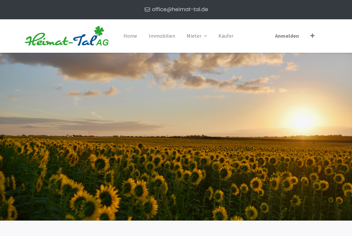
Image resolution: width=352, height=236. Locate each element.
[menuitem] (130, 36)
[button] (312, 36)
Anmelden (287, 35)
